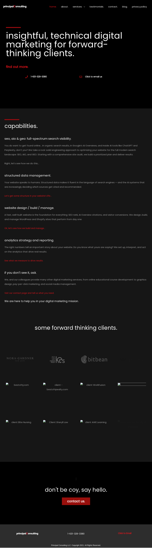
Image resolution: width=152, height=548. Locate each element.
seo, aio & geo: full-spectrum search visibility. (51, 139)
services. (77, 6)
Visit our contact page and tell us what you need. (31, 293)
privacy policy (139, 6)
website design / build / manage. (38, 208)
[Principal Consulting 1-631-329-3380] (15, 6)
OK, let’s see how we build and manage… (26, 228)
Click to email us (93, 76)
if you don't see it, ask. (26, 273)
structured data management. (36, 175)
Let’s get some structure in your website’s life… (30, 196)
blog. (125, 6)
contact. (113, 6)
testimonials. (97, 6)
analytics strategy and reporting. (38, 240)
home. (53, 6)
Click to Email (124, 533)
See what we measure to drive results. (25, 261)
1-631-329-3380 (39, 76)
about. (64, 6)
